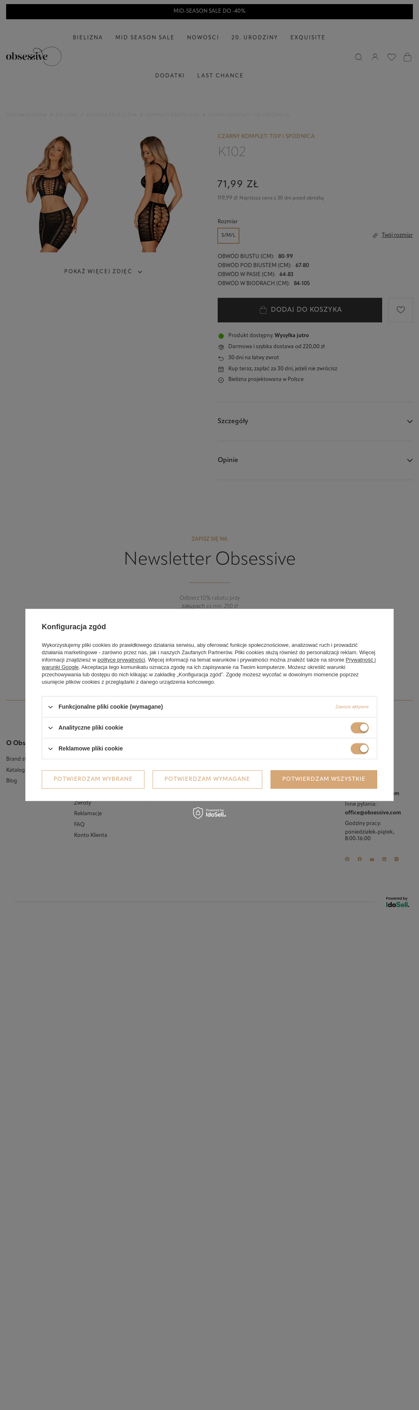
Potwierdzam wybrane (93, 779)
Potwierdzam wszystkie (323, 779)
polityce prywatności (121, 660)
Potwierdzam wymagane (207, 779)
